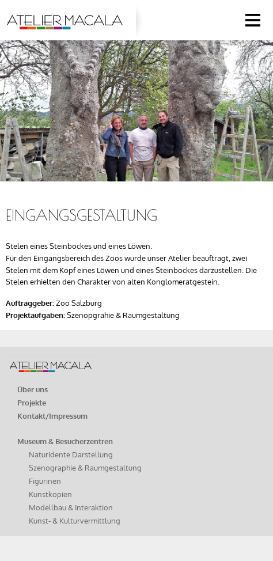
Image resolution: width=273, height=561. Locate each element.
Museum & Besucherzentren (65, 441)
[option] (136, 104)
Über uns (32, 389)
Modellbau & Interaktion (71, 507)
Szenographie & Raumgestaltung (85, 467)
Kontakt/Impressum (52, 415)
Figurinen (45, 481)
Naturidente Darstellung (71, 454)
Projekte (31, 402)
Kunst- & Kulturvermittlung (74, 520)
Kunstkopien (50, 494)
